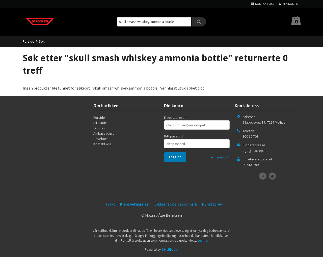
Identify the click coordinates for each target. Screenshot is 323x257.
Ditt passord (173, 136)
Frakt (110, 204)
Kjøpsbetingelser (135, 204)
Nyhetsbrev (212, 204)
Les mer (203, 240)
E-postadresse (175, 117)
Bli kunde (100, 123)
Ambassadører (104, 133)
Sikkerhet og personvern (176, 204)
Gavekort (100, 138)
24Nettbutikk (170, 249)
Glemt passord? (219, 157)
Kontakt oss (102, 144)
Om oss (99, 128)
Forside (28, 41)
